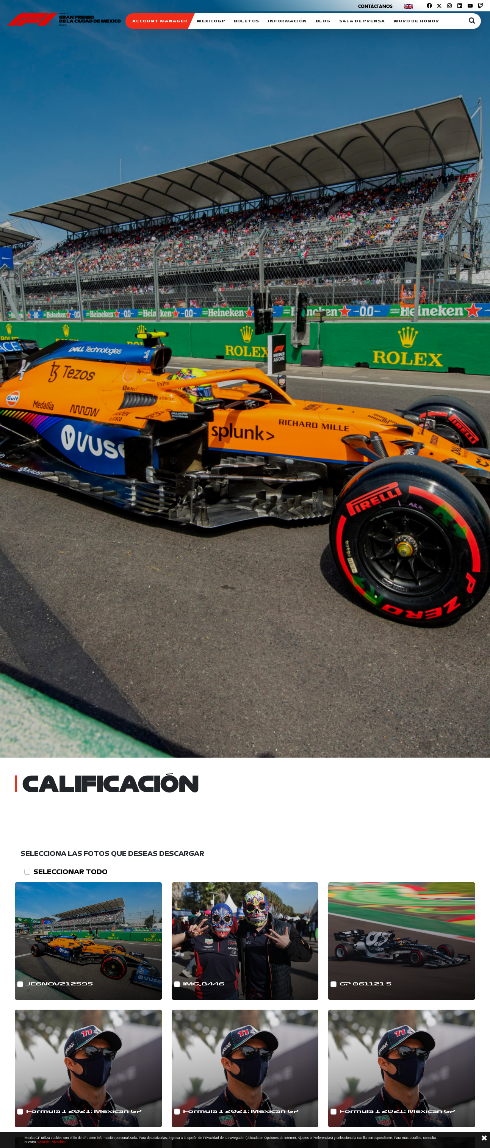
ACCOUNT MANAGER (160, 21)
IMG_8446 (203, 984)
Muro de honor (416, 21)
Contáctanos (375, 6)
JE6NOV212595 (59, 984)
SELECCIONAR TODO (70, 872)
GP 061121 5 (365, 984)
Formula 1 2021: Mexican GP (84, 1111)
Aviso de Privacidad (52, 1142)
